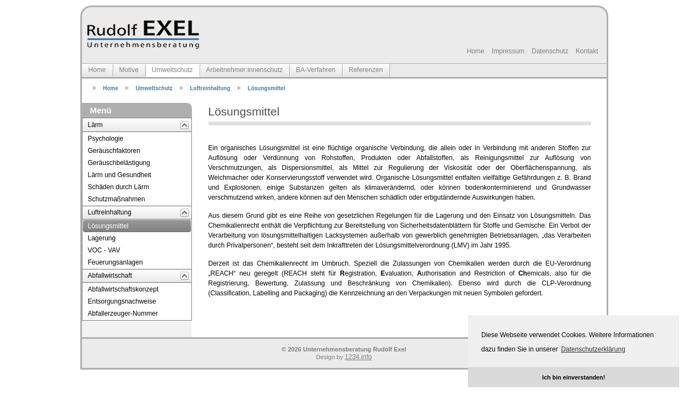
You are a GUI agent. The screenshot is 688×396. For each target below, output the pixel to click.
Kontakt (587, 51)
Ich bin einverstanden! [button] (574, 377)
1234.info (358, 357)
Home (476, 51)
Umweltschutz (154, 88)
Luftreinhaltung (210, 88)
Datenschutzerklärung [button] (593, 349)
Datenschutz (550, 51)
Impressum (508, 51)
